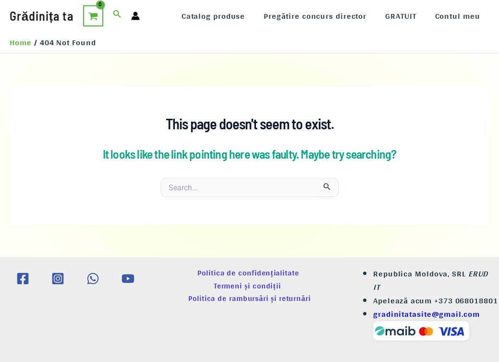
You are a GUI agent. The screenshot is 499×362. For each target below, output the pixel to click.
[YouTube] (128, 278)
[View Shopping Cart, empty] (93, 15)
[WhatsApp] (93, 278)
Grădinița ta (41, 15)
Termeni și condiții (249, 286)
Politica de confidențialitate (249, 273)
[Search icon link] (117, 16)
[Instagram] (58, 278)
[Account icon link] (135, 16)
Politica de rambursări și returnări (249, 298)
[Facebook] (23, 278)
